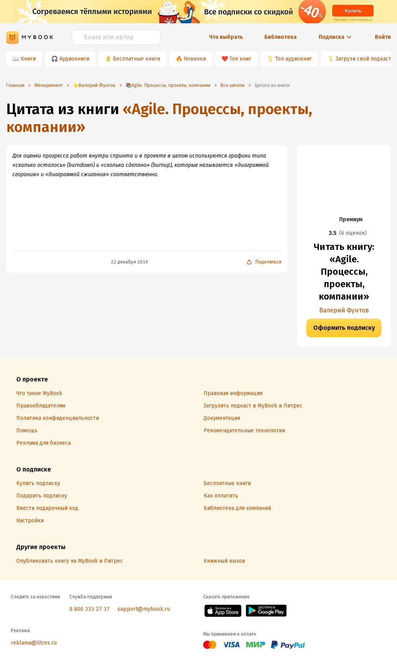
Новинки (195, 58)
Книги (28, 58)
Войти (383, 37)
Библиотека (280, 37)
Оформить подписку (344, 327)
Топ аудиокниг (293, 58)
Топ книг (240, 58)
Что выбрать (226, 37)
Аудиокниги (74, 58)
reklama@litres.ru (34, 643)
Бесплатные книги (136, 58)
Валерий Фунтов (344, 310)
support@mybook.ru (143, 609)
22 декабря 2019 (129, 262)
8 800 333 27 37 (89, 609)
